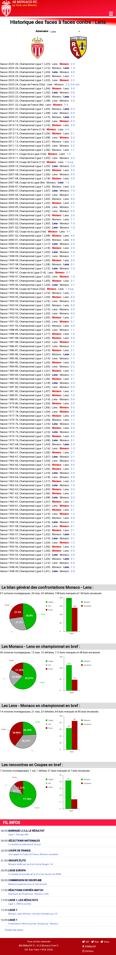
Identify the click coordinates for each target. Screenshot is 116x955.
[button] (111, 14)
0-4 (73, 137)
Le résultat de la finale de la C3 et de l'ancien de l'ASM (34, 874)
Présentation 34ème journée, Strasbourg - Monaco (33, 923)
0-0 (73, 113)
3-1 (73, 370)
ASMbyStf (89, 946)
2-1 (73, 133)
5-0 (73, 481)
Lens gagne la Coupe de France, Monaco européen (33, 854)
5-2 (73, 546)
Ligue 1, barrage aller (18, 834)
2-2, (73, 84)
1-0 (69, 153)
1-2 (67, 182)
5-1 (73, 280)
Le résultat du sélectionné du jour (24, 844)
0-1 (73, 264)
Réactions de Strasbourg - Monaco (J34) (28, 894)
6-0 (67, 129)
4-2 (73, 436)
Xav (95, 941)
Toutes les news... (15, 929)
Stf (86, 941)
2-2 (73, 100)
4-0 (73, 72)
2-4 (66, 104)
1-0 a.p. (69, 162)
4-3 (73, 243)
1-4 (73, 68)
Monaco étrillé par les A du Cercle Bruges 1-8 (30, 864)
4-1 (69, 231)
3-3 (73, 309)
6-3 (73, 431)
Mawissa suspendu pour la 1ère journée (27, 884)
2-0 (73, 125)
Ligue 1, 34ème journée (19, 904)
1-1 (73, 76)
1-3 (73, 276)
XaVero (88, 951)
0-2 (73, 108)
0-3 (73, 117)
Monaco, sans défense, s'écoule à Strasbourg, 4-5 (32, 914)
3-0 (73, 88)
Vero (105, 941)
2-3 (73, 63)
